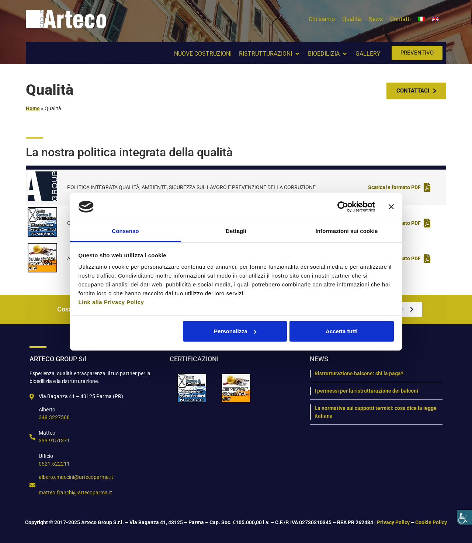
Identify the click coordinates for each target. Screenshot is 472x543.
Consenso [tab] (125, 231)
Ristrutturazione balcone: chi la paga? (359, 373)
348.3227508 (54, 417)
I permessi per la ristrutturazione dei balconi (366, 391)
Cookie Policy (431, 522)
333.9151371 (54, 440)
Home (33, 108)
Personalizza (235, 331)
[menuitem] (421, 19)
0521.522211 (54, 464)
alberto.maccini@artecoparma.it (76, 477)
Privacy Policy (393, 522)
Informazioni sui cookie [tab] (347, 231)
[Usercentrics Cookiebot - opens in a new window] (342, 206)
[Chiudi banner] (391, 206)
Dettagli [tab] (236, 231)
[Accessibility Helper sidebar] (464, 517)
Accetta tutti (342, 331)
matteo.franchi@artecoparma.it (75, 492)
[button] (269, 54)
